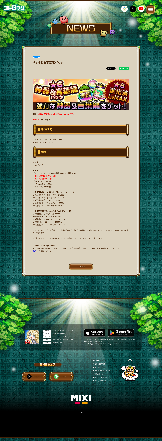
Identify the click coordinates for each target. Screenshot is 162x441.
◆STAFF (96, 360)
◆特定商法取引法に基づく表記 (103, 370)
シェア (36, 377)
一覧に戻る (81, 267)
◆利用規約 (96, 367)
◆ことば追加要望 (99, 364)
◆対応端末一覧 (98, 374)
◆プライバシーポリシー (101, 377)
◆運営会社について (99, 381)
